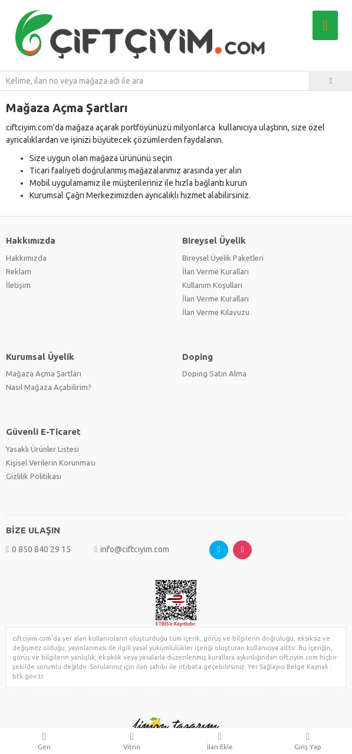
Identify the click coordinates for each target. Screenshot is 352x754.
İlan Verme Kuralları (215, 271)
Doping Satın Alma (214, 373)
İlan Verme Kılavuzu (215, 312)
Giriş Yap (308, 741)
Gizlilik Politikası (33, 476)
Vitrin (132, 741)
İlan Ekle (220, 741)
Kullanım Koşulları (212, 285)
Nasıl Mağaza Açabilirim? (48, 387)
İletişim (18, 285)
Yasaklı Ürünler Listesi (42, 449)
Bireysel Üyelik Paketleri (223, 258)
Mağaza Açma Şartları (43, 373)
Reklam (18, 271)
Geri (44, 741)
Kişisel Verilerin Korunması (51, 462)
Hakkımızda (26, 258)
